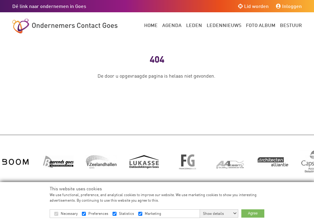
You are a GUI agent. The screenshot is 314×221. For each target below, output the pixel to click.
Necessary (69, 213)
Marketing (153, 213)
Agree (253, 213)
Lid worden (253, 6)
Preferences (98, 213)
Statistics (126, 213)
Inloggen (289, 6)
